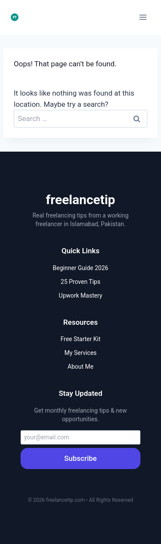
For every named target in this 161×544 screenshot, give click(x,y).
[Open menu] (143, 17)
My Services (80, 352)
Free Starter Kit (80, 339)
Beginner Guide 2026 (80, 267)
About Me (80, 366)
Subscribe (80, 458)
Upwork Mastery (80, 295)
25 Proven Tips (80, 281)
